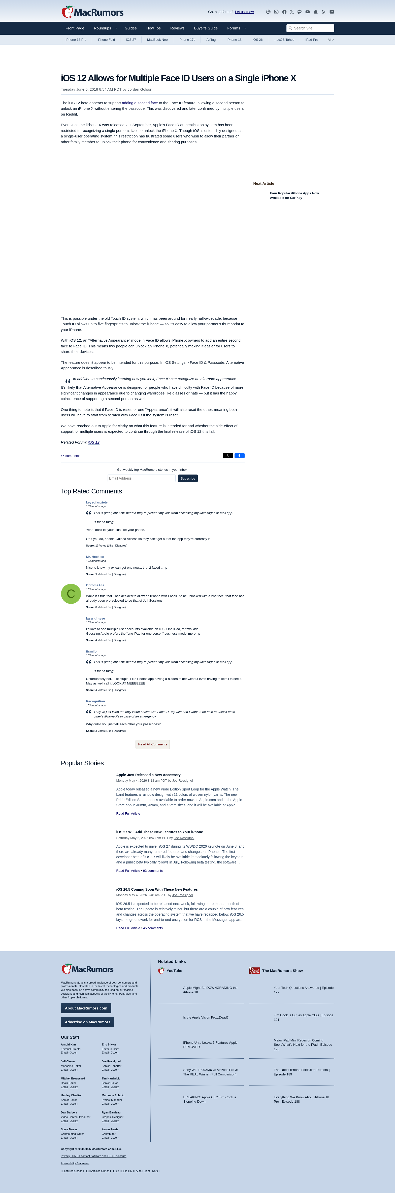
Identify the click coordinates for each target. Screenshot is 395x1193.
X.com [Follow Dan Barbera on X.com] (74, 1118)
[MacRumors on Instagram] (276, 12)
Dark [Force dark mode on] (155, 1170)
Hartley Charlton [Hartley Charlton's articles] (72, 1093)
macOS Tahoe (284, 40)
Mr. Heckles (95, 557)
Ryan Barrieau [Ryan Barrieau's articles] (111, 1109)
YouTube (174, 968)
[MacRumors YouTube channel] (307, 12)
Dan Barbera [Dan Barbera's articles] (69, 1109)
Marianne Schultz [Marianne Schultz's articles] (113, 1093)
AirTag (211, 40)
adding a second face (140, 103)
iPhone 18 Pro (76, 40)
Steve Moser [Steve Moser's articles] (69, 1127)
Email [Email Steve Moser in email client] (64, 1135)
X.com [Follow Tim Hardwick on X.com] (115, 1084)
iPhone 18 (234, 40)
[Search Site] (310, 28)
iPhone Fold (106, 40)
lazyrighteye (95, 618)
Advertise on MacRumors (88, 1019)
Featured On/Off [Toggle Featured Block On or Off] (72, 1170)
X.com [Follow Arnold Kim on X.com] (74, 1050)
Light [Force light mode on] (147, 1170)
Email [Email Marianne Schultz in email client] (105, 1101)
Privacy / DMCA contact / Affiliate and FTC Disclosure (93, 1156)
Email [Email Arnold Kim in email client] (64, 1050)
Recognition (95, 701)
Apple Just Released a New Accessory (155, 774)
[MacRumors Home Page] (92, 12)
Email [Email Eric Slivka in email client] (105, 1050)
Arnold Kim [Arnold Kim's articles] (68, 1041)
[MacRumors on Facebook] (284, 12)
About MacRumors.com (86, 1005)
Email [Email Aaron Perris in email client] (105, 1135)
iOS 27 (131, 40)
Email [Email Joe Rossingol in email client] (105, 1067)
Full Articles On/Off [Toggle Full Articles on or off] (97, 1170)
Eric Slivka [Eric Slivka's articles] (109, 1041)
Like (110, 545)
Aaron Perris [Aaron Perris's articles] (110, 1127)
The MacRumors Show (282, 968)
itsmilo (91, 651)
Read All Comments (152, 744)
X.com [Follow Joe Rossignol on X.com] (115, 1067)
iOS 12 (94, 442)
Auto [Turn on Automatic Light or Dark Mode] (139, 1170)
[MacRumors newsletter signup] (331, 12)
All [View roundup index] (331, 40)
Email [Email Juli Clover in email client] (64, 1067)
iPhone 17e (187, 40)
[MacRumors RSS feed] (323, 12)
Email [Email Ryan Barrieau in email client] (105, 1118)
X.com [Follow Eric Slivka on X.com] (115, 1050)
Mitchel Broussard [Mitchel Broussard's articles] (73, 1075)
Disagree (120, 545)
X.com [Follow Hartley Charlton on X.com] (74, 1101)
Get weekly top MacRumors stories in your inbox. (152, 470)
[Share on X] (228, 455)
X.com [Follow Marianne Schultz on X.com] (115, 1101)
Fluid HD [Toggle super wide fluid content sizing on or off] (126, 1170)
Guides (131, 28)
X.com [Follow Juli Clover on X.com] (74, 1067)
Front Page (75, 28)
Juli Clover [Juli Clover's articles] (68, 1059)
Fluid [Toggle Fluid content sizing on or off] (116, 1170)
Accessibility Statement (75, 1163)
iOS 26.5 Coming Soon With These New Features (165, 889)
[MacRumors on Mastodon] (299, 12)
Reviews (177, 28)
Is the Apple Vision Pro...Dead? (206, 1015)
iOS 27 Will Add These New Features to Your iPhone (169, 831)
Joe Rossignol (182, 780)
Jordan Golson (140, 89)
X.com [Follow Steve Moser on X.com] (74, 1135)
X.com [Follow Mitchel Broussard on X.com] (74, 1084)
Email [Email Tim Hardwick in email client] (105, 1084)
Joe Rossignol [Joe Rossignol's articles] (111, 1059)
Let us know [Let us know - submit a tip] (244, 12)
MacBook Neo (157, 40)
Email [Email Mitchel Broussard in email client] (64, 1084)
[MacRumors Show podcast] (268, 12)
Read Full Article (128, 813)
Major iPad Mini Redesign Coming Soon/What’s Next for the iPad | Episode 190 (303, 1042)
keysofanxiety (97, 502)
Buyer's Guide (206, 28)
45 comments (71, 456)
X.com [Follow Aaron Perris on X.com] (115, 1135)
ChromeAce (95, 585)
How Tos (153, 28)
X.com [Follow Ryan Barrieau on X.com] (115, 1118)
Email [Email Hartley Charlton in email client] (64, 1101)
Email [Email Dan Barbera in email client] (64, 1118)
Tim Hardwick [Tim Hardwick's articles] (111, 1075)
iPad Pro (312, 40)
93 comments (153, 871)
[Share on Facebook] (240, 455)
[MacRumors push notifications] (315, 12)
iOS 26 (258, 40)
